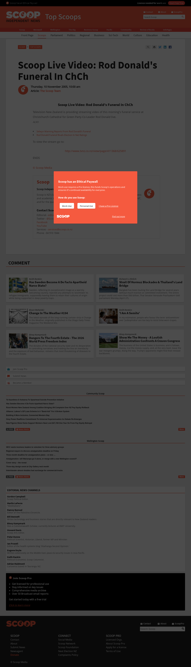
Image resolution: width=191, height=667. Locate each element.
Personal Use (86, 205)
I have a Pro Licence (108, 205)
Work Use (67, 205)
